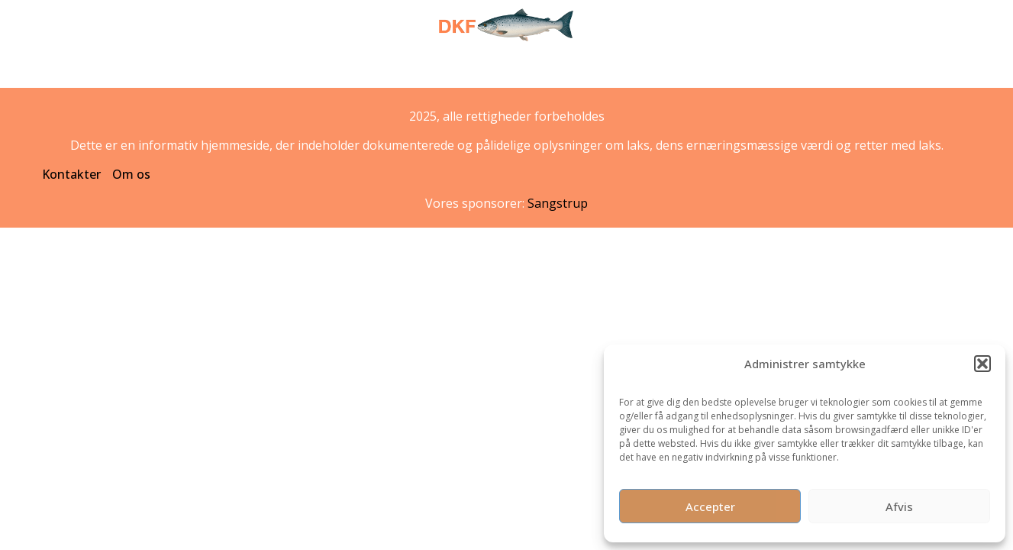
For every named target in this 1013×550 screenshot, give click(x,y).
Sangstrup (557, 203)
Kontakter (71, 174)
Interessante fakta (577, 79)
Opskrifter (672, 79)
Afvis (899, 506)
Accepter (710, 506)
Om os (131, 174)
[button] (982, 363)
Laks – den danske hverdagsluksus (411, 79)
